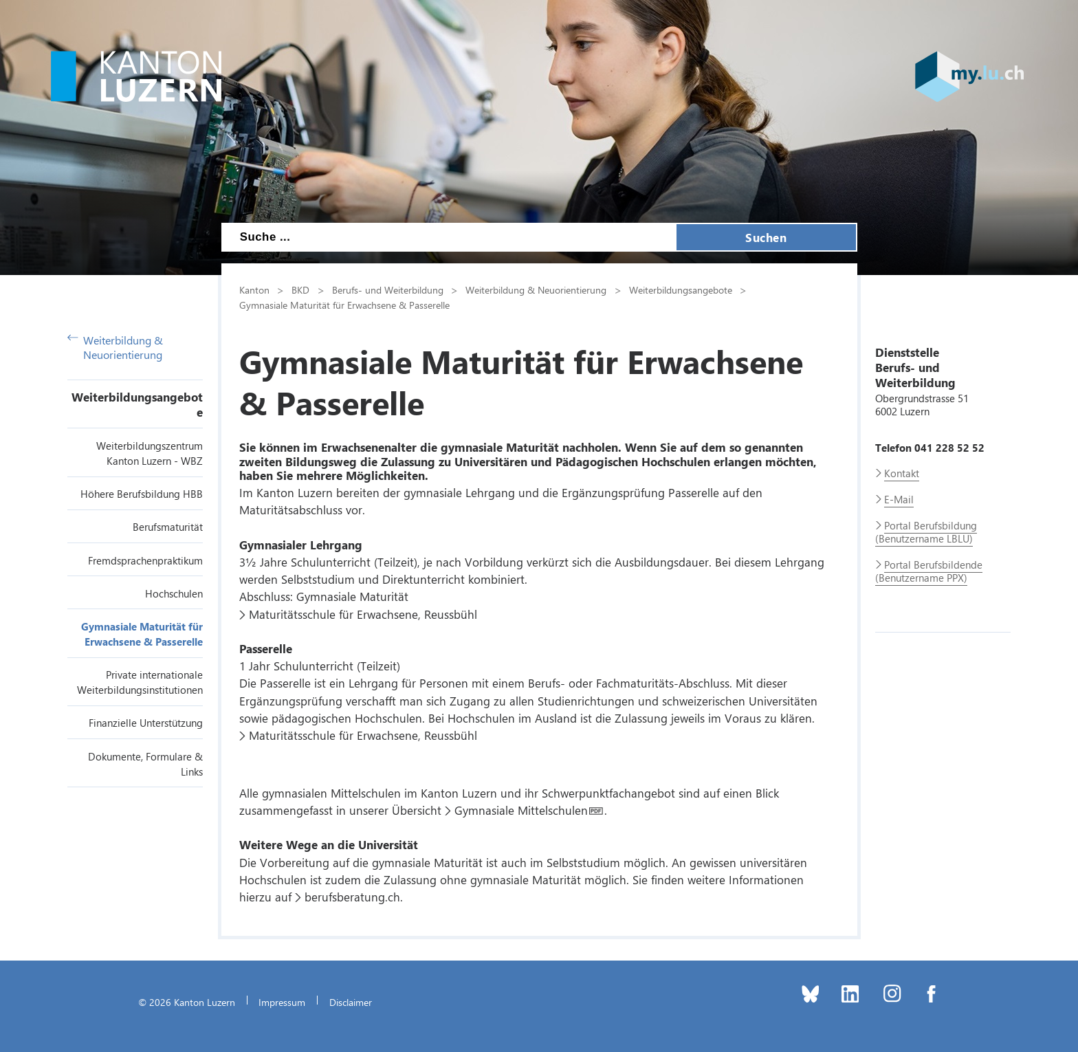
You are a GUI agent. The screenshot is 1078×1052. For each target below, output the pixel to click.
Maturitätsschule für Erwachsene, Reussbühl (363, 614)
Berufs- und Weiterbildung (387, 289)
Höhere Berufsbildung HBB (141, 494)
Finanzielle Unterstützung (146, 723)
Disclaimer (350, 1002)
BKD (300, 289)
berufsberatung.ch (352, 896)
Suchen (765, 237)
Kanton (254, 289)
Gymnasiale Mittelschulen (521, 810)
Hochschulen (174, 593)
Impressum (281, 1002)
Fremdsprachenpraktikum (145, 560)
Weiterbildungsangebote (680, 289)
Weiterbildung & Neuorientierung (115, 347)
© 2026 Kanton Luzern (186, 1002)
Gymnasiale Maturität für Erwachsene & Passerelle (344, 304)
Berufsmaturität (168, 527)
